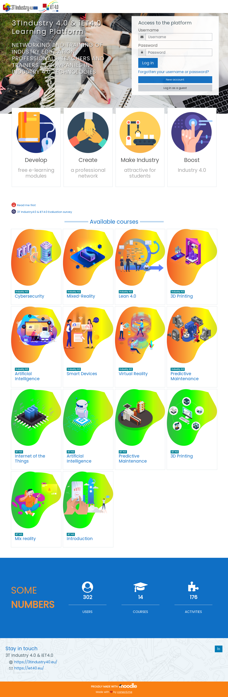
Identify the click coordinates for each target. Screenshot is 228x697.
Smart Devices (82, 374)
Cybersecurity (29, 296)
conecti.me (124, 692)
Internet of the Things (30, 458)
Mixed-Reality (81, 296)
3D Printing (182, 296)
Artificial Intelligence (27, 376)
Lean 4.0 (127, 296)
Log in (148, 63)
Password (148, 45)
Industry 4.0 (22, 291)
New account (175, 79)
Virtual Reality (133, 374)
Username (148, 30)
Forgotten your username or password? (173, 71)
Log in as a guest (175, 88)
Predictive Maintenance (185, 376)
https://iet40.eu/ (29, 668)
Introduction (80, 539)
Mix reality (25, 539)
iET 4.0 (19, 451)
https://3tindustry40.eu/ (35, 662)
